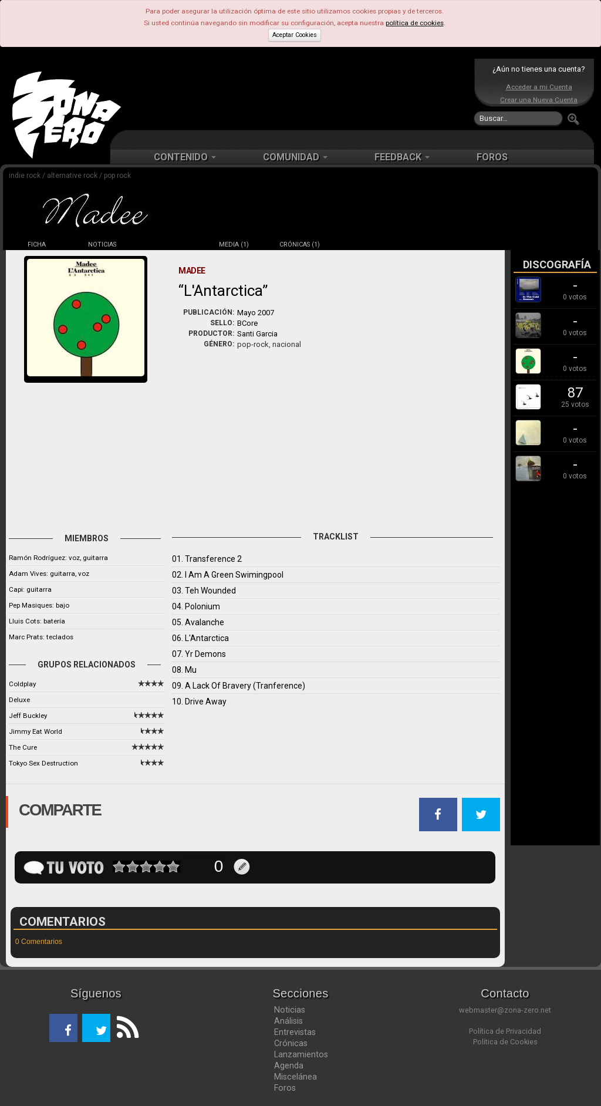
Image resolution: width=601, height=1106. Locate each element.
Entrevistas (295, 1032)
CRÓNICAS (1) (299, 244)
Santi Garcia (257, 333)
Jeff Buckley (28, 716)
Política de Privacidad (505, 1031)
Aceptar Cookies (294, 35)
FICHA (37, 244)
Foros (285, 1087)
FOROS (492, 157)
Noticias (289, 1009)
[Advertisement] (297, 94)
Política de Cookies (505, 1041)
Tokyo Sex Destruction (43, 763)
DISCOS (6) (168, 244)
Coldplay (22, 684)
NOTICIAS (102, 244)
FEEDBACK (402, 157)
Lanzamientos (301, 1054)
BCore (247, 323)
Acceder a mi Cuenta (539, 87)
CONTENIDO (185, 157)
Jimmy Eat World (35, 731)
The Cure (23, 747)
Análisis (288, 1021)
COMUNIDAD (295, 157)
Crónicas (291, 1043)
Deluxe (19, 700)
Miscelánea (295, 1076)
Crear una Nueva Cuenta (539, 100)
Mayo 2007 (255, 312)
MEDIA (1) (234, 244)
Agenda (288, 1065)
